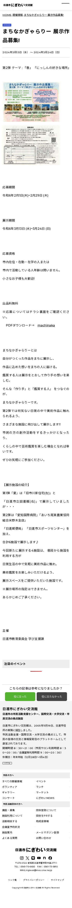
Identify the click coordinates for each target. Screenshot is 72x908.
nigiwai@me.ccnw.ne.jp (39, 880)
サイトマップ (57, 890)
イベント (41, 791)
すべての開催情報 (12, 791)
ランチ (40, 796)
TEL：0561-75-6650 (24, 877)
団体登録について (46, 820)
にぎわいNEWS (45, 808)
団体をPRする (44, 825)
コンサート (8, 808)
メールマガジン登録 (47, 842)
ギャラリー (8, 802)
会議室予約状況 (11, 836)
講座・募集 (8, 820)
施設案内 (7, 842)
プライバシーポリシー (34, 890)
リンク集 (12, 890)
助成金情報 (42, 831)
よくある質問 (9, 847)
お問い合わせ (43, 847)
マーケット (42, 802)
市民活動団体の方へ (12, 814)
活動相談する (9, 831)
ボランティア (9, 796)
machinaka (46, 330)
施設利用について (12, 825)
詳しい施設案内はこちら (19, 770)
